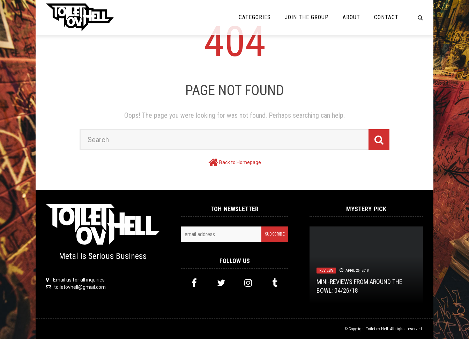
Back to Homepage (240, 162)
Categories (255, 17)
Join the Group (307, 17)
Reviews (326, 270)
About (351, 17)
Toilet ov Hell (377, 328)
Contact (386, 17)
